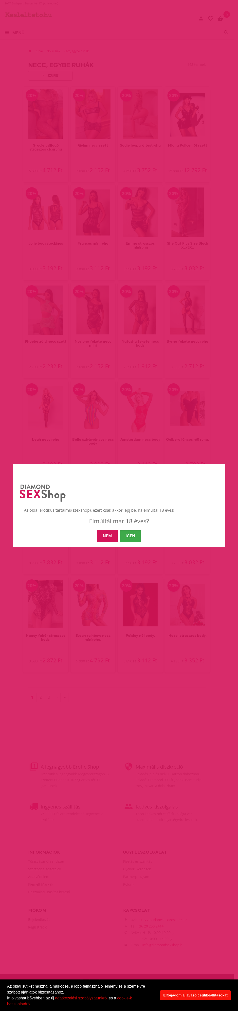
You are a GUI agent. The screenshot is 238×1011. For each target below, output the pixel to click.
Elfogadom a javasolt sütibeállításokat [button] (195, 995)
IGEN (130, 536)
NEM (107, 536)
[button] (33, 1004)
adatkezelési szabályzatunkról (81, 998)
